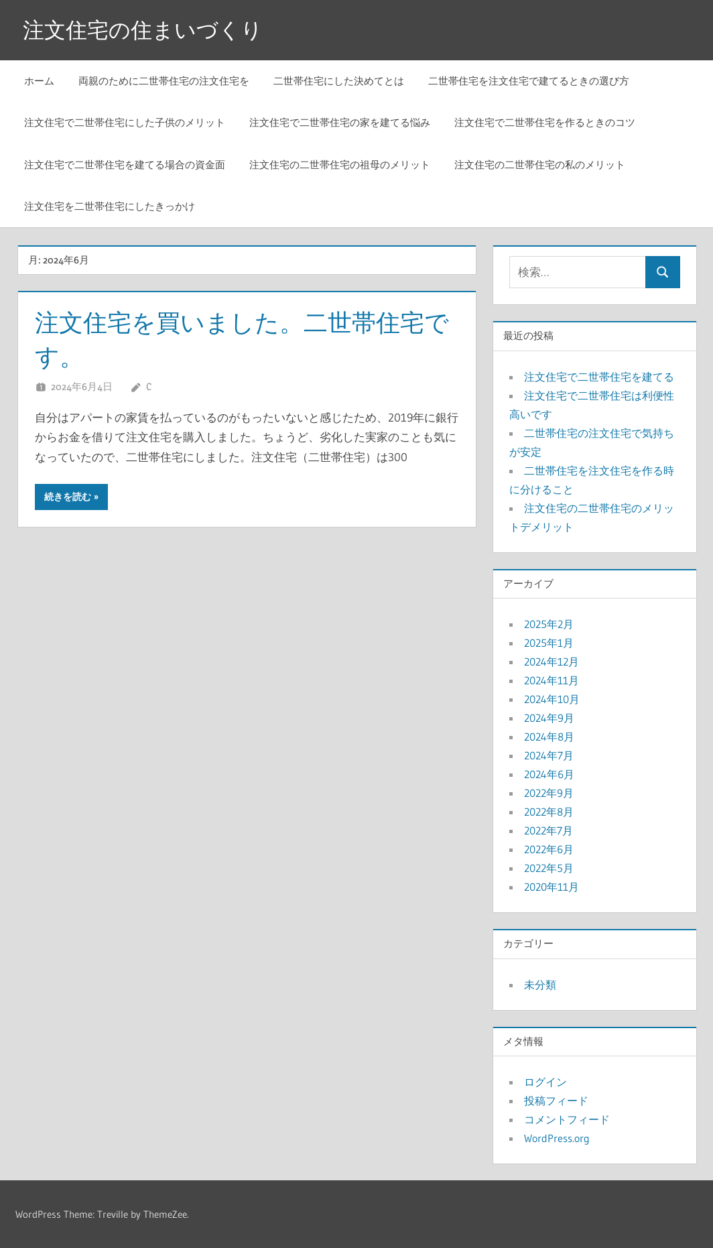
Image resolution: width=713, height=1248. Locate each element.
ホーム (39, 80)
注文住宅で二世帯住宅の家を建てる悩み (339, 122)
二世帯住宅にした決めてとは (338, 80)
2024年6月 (549, 774)
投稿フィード (556, 1100)
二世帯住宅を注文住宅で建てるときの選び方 (528, 80)
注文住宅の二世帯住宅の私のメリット (539, 164)
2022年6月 (549, 849)
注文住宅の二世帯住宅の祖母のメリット (339, 164)
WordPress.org (557, 1138)
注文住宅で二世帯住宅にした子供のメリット (124, 122)
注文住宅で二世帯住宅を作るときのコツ (544, 122)
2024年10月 (552, 699)
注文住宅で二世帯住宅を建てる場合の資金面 (124, 164)
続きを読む (67, 497)
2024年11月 (551, 680)
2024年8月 (549, 736)
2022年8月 (549, 811)
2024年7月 (549, 755)
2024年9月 (549, 718)
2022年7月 (548, 830)
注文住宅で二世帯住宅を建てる (599, 376)
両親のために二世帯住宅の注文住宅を (163, 80)
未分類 (540, 984)
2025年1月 (549, 642)
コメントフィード (567, 1119)
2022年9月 (549, 793)
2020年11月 (551, 886)
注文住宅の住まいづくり (143, 30)
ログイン (545, 1081)
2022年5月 (549, 868)
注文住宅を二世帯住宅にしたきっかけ (109, 206)
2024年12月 (551, 661)
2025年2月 (549, 624)
